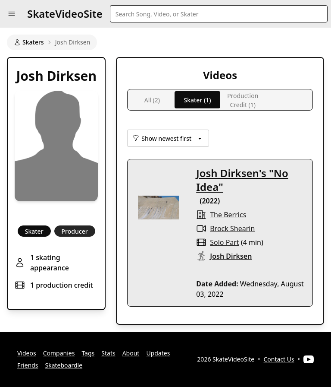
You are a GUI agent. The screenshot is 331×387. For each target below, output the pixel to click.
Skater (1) (197, 100)
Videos (26, 353)
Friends (27, 365)
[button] (11, 13)
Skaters (29, 42)
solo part (224, 242)
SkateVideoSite (65, 13)
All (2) (152, 100)
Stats (108, 353)
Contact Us (279, 359)
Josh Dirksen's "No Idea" (242, 180)
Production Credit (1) (242, 100)
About (131, 353)
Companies (59, 353)
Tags (87, 353)
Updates (158, 353)
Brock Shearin (232, 228)
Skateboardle (64, 365)
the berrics (228, 214)
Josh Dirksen (231, 256)
